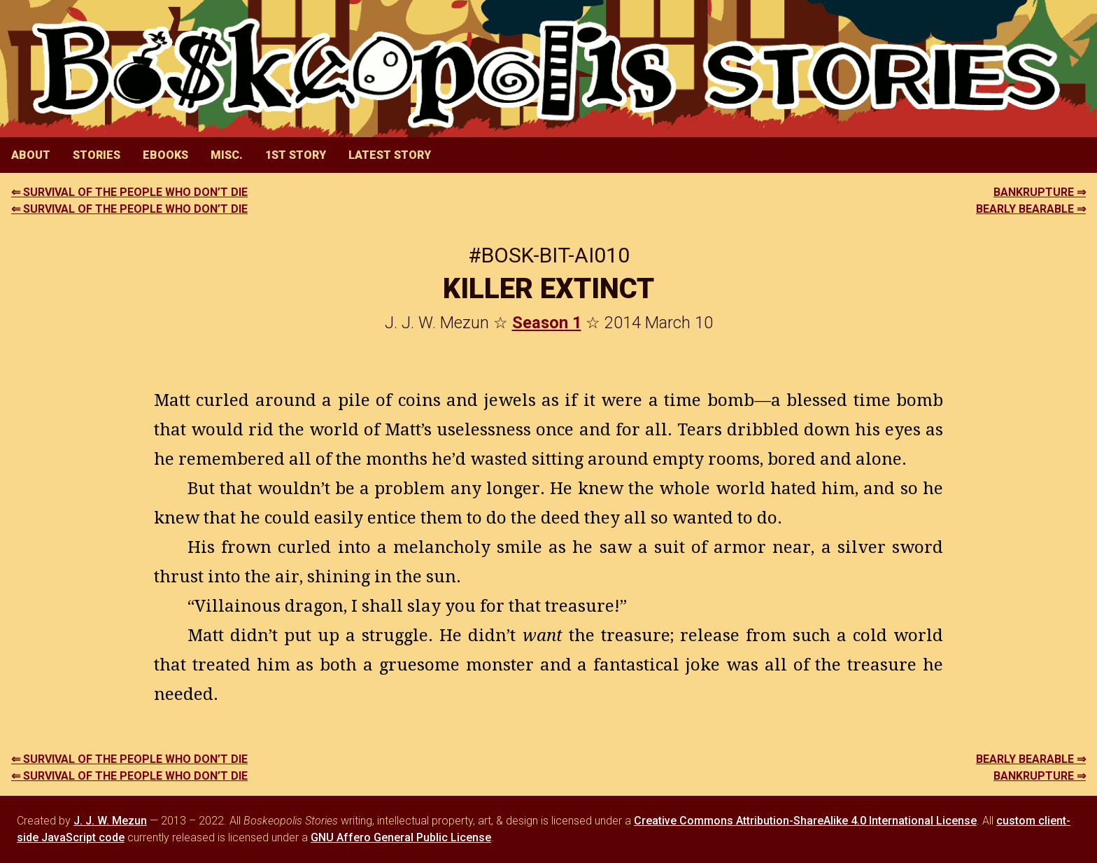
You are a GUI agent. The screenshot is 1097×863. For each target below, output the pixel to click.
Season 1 (546, 322)
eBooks (165, 155)
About (30, 155)
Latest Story (389, 155)
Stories (96, 155)
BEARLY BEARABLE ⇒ (1031, 209)
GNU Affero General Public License (401, 837)
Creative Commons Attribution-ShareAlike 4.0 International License (805, 820)
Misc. (227, 155)
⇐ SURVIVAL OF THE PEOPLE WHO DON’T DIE (129, 192)
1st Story (295, 155)
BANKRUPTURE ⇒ (1039, 192)
